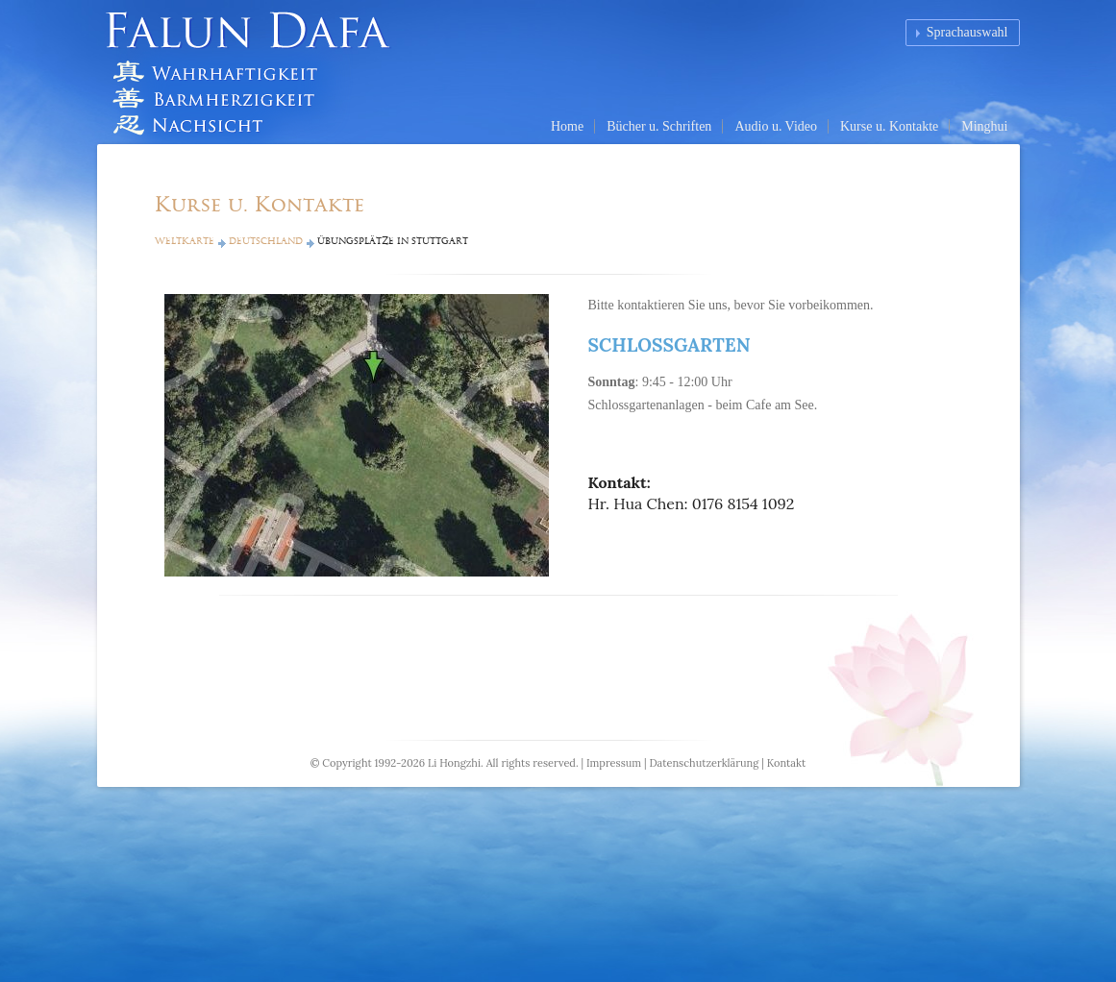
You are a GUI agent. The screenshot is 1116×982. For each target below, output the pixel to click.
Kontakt (786, 763)
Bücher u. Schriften (659, 126)
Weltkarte (184, 241)
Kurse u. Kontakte (889, 126)
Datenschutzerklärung (703, 763)
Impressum (613, 763)
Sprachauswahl (967, 32)
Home (567, 126)
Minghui (984, 126)
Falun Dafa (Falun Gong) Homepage (255, 72)
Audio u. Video (775, 126)
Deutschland (266, 241)
